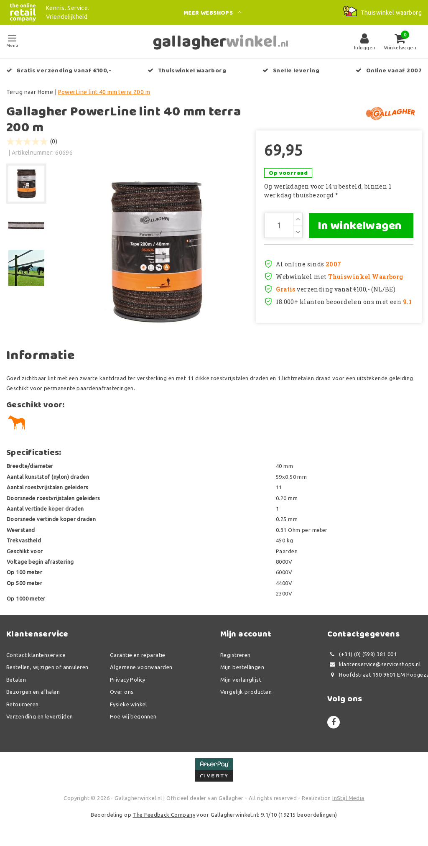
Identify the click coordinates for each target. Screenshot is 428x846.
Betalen (16, 679)
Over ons (121, 692)
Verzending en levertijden (39, 716)
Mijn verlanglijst (240, 679)
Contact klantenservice (36, 655)
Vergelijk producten (246, 692)
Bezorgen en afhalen (33, 692)
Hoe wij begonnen (133, 716)
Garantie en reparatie (138, 655)
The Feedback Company (164, 815)
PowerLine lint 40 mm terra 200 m (104, 92)
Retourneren (22, 704)
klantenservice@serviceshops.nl (373, 664)
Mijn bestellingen (242, 667)
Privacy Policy (127, 679)
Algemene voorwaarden (141, 667)
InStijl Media (348, 798)
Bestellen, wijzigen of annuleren (47, 667)
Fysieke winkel (128, 704)
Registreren (235, 655)
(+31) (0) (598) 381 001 (362, 654)
